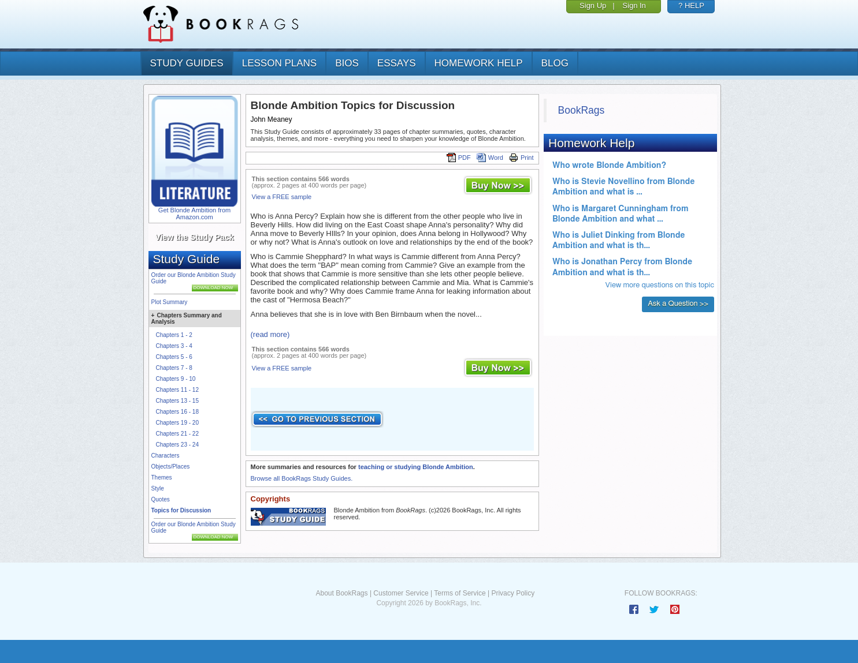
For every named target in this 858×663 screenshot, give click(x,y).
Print (521, 157)
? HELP (691, 5)
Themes (161, 477)
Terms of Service (459, 593)
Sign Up (593, 5)
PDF (459, 157)
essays (396, 63)
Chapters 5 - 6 (174, 357)
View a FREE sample (282, 196)
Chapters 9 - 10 (176, 379)
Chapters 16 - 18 (177, 412)
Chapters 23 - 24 (177, 444)
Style (157, 488)
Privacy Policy (512, 593)
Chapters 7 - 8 (174, 368)
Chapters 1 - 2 (174, 335)
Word (490, 157)
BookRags (581, 110)
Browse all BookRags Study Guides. (302, 478)
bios (347, 63)
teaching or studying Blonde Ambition (415, 466)
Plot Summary (169, 302)
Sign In (633, 5)
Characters (165, 455)
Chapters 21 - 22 (177, 433)
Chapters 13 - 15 (177, 401)
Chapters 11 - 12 (177, 390)
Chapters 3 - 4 (174, 346)
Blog (555, 63)
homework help (478, 63)
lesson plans (279, 63)
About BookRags (341, 593)
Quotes (160, 499)
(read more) (270, 334)
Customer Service (400, 593)
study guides (187, 63)
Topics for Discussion (181, 510)
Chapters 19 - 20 (177, 422)
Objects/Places (170, 466)
